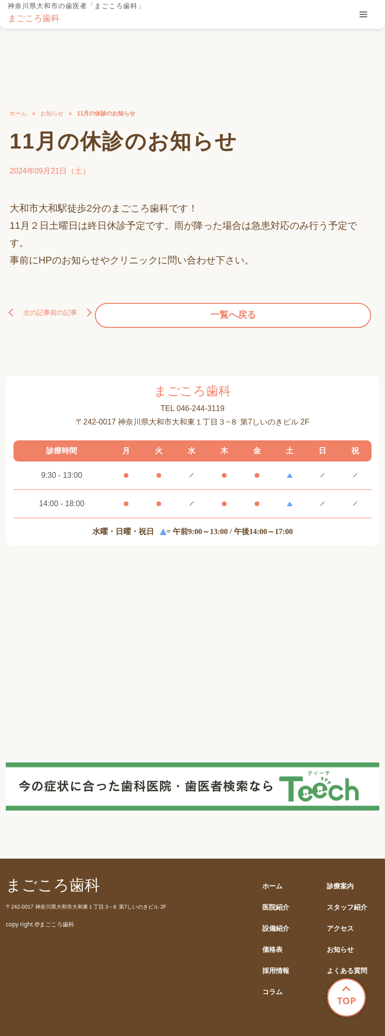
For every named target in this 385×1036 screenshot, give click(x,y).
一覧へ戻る (192, 310)
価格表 (272, 944)
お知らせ (52, 113)
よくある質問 (347, 965)
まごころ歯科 (34, 18)
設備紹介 (275, 923)
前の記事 (348, 310)
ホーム (18, 113)
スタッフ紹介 (347, 902)
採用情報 (275, 965)
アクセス (340, 923)
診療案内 (340, 881)
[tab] (363, 14)
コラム (272, 986)
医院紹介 (275, 902)
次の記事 (36, 310)
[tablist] (363, 14)
